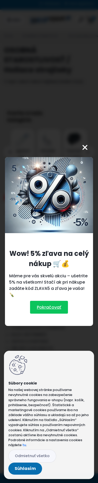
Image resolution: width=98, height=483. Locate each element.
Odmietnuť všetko (32, 455)
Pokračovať (49, 307)
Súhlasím (25, 468)
